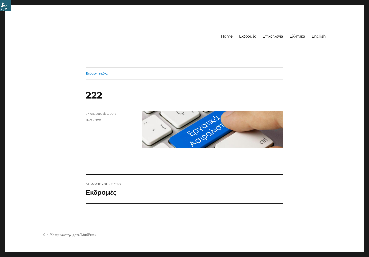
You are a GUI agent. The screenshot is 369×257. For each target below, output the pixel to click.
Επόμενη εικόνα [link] (97, 73)
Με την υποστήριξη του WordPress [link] (73, 235)
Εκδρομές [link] (247, 36)
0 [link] (44, 235)
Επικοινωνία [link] (272, 36)
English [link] (319, 36)
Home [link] (227, 36)
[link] (5, 5)
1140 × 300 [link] (93, 120)
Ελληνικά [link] (297, 36)
